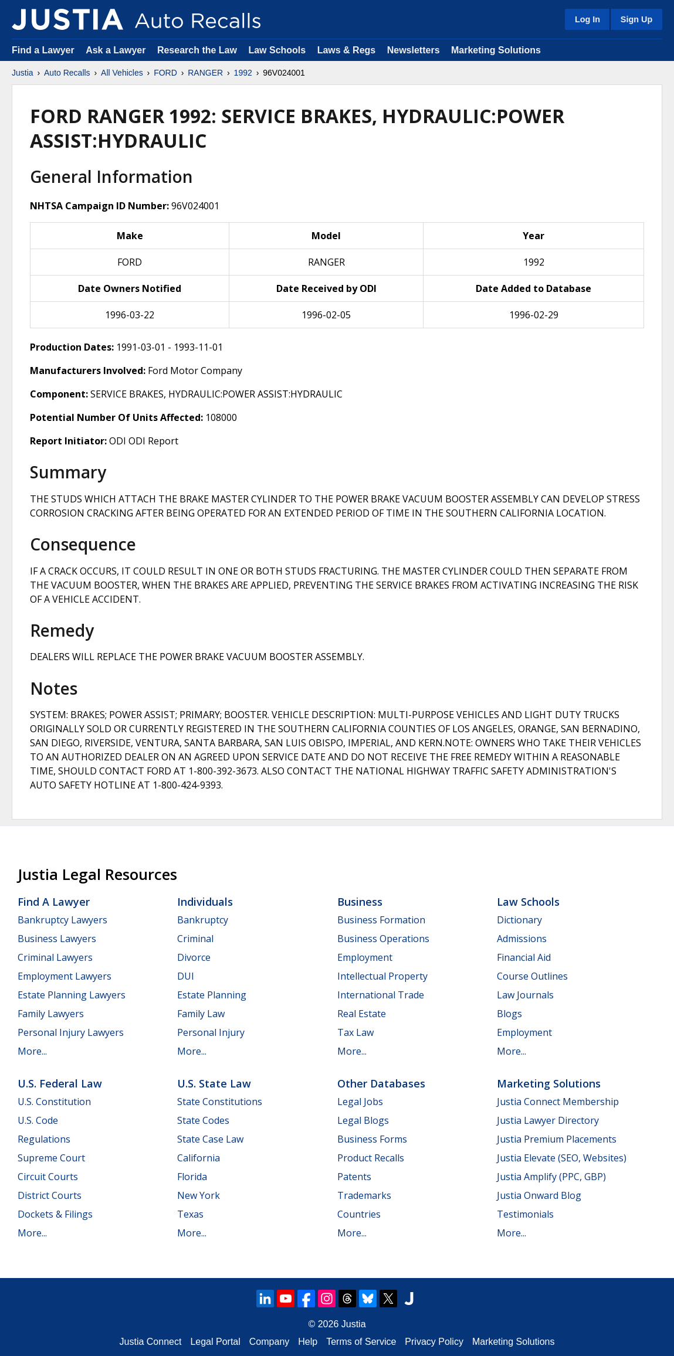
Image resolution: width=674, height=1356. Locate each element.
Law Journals (525, 994)
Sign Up (636, 19)
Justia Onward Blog (539, 1195)
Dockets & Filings (55, 1214)
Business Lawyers (57, 938)
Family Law (201, 1013)
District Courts (50, 1195)
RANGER (205, 72)
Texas (190, 1214)
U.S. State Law (214, 1083)
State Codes (203, 1120)
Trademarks (364, 1195)
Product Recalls (370, 1157)
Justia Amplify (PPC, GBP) (551, 1176)
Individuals (205, 902)
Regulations (44, 1139)
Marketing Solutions (496, 50)
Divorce (194, 957)
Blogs (509, 1013)
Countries (359, 1214)
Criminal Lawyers (55, 957)
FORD (165, 72)
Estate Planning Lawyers (72, 994)
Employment (364, 957)
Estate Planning (211, 994)
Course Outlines (532, 976)
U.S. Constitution (54, 1101)
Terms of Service (361, 1342)
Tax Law (355, 1032)
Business (359, 902)
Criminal (195, 938)
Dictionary (519, 919)
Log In (587, 19)
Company (269, 1342)
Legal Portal (215, 1342)
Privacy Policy (434, 1342)
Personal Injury (211, 1032)
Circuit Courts (48, 1176)
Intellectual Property (382, 976)
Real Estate (361, 1013)
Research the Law (197, 50)
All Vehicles (122, 72)
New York (198, 1195)
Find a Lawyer (43, 50)
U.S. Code (38, 1120)
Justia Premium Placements (557, 1139)
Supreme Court (51, 1157)
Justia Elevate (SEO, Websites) (561, 1157)
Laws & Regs (346, 50)
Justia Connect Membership (558, 1101)
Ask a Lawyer (117, 50)
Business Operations (383, 938)
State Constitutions (219, 1101)
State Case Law (210, 1139)
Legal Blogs (363, 1120)
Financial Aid (524, 957)
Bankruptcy (202, 919)
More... (32, 1051)
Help (307, 1342)
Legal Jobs (360, 1101)
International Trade (380, 994)
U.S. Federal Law (60, 1083)
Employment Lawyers (64, 976)
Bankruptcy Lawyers (62, 919)
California (198, 1157)
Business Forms (372, 1139)
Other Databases (381, 1083)
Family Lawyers (51, 1013)
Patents (354, 1176)
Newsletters (413, 50)
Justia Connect (151, 1342)
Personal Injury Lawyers (71, 1032)
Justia (22, 72)
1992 (243, 72)
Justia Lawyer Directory (548, 1120)
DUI (185, 976)
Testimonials (525, 1214)
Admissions (522, 938)
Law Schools (277, 50)
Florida (192, 1176)
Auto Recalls (67, 72)
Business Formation (381, 919)
